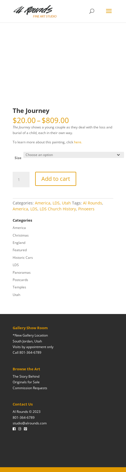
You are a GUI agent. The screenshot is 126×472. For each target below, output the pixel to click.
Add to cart (55, 178)
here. (78, 142)
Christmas (21, 235)
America (42, 203)
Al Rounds (92, 203)
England (19, 242)
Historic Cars (23, 257)
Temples (19, 287)
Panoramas (22, 272)
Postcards (20, 279)
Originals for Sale (26, 382)
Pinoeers (86, 208)
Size (18, 157)
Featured (20, 250)
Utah (66, 203)
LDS (56, 203)
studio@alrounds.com (30, 423)
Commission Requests (30, 388)
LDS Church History (58, 208)
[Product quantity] (21, 180)
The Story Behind (26, 376)
